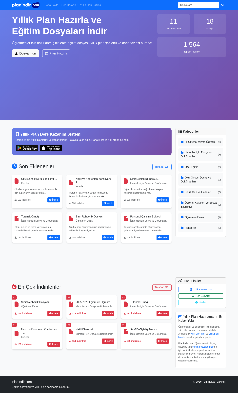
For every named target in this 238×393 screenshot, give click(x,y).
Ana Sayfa (52, 5)
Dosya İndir (25, 53)
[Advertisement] (119, 91)
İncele (53, 199)
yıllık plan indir (198, 333)
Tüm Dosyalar (69, 5)
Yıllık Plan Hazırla (90, 5)
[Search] (198, 5)
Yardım (200, 302)
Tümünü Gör (162, 166)
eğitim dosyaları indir (203, 346)
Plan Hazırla (56, 53)
